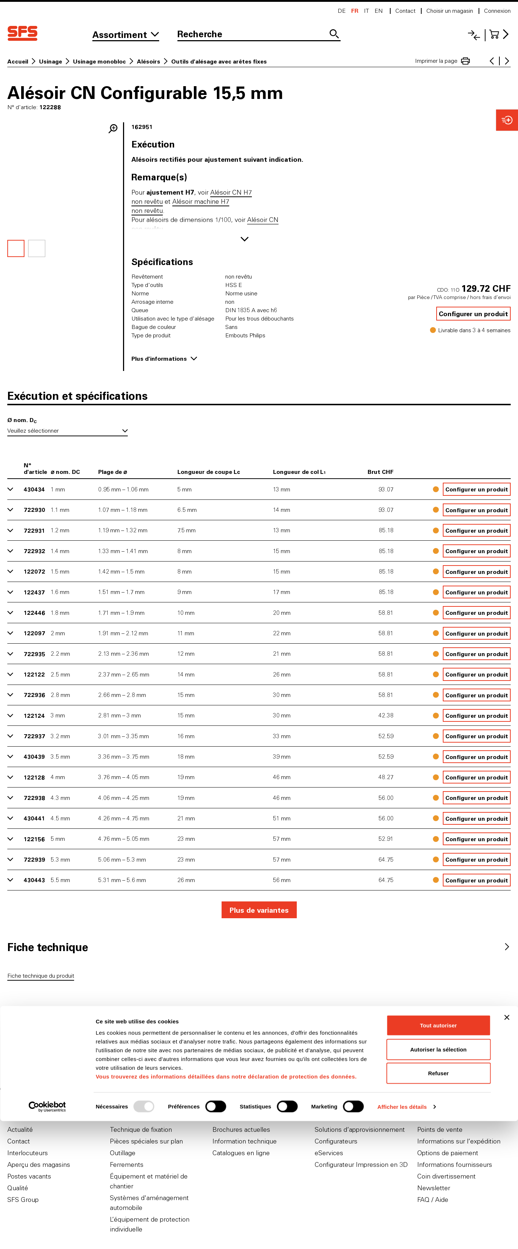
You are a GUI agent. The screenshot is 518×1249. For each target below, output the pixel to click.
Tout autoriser (438, 1153)
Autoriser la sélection (438, 1177)
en (379, 10)
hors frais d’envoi (490, 297)
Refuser (438, 1201)
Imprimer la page (442, 61)
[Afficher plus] (244, 239)
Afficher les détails (402, 1234)
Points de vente (440, 1129)
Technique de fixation (141, 1129)
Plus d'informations (164, 358)
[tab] (47, 946)
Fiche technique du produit (40, 975)
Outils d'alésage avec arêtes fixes (219, 61)
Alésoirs (148, 61)
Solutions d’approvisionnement (360, 1129)
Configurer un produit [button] (473, 313)
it (366, 10)
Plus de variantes (259, 910)
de (342, 10)
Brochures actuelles (241, 1129)
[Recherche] (258, 34)
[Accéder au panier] (500, 34)
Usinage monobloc (99, 61)
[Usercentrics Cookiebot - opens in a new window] (47, 1234)
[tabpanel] (259, 977)
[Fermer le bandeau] (506, 1145)
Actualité (20, 1129)
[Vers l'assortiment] (125, 34)
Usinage (50, 61)
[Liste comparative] (474, 35)
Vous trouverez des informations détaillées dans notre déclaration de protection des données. (226, 1204)
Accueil (17, 61)
